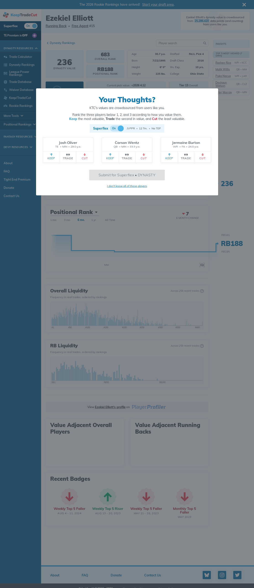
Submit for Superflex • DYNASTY (127, 175)
